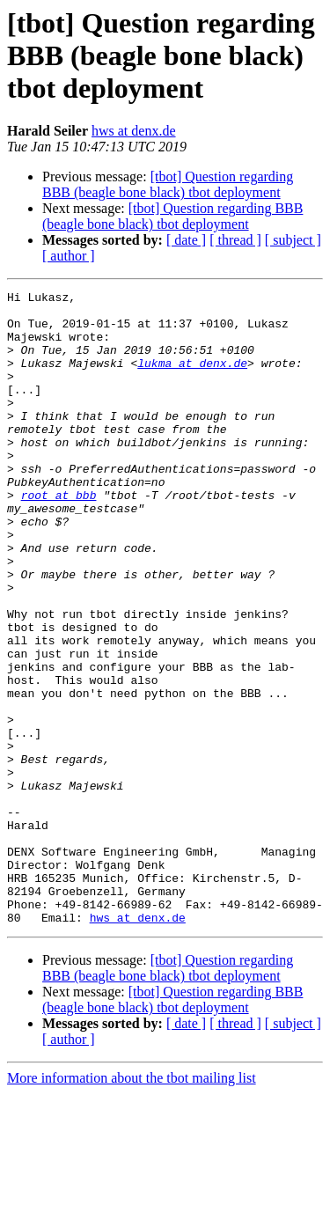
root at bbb (59, 537)
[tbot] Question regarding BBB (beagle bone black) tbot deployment (167, 184)
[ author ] (68, 255)
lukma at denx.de (192, 378)
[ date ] (186, 239)
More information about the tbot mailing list (131, 1204)
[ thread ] (235, 239)
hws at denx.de (134, 130)
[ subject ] (293, 239)
